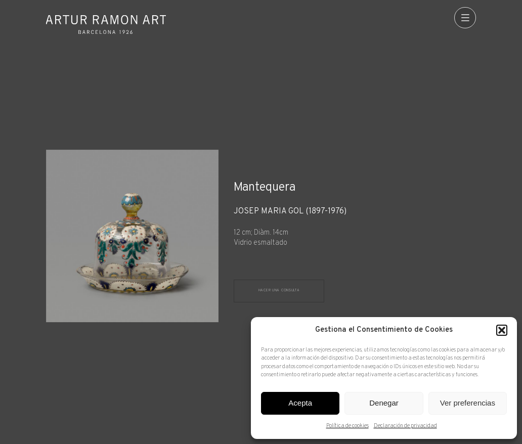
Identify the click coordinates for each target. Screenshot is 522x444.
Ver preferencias (467, 402)
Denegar (384, 402)
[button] (502, 330)
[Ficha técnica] (355, 228)
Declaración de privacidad (405, 425)
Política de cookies (347, 425)
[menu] (465, 18)
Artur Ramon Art (106, 24)
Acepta (300, 402)
